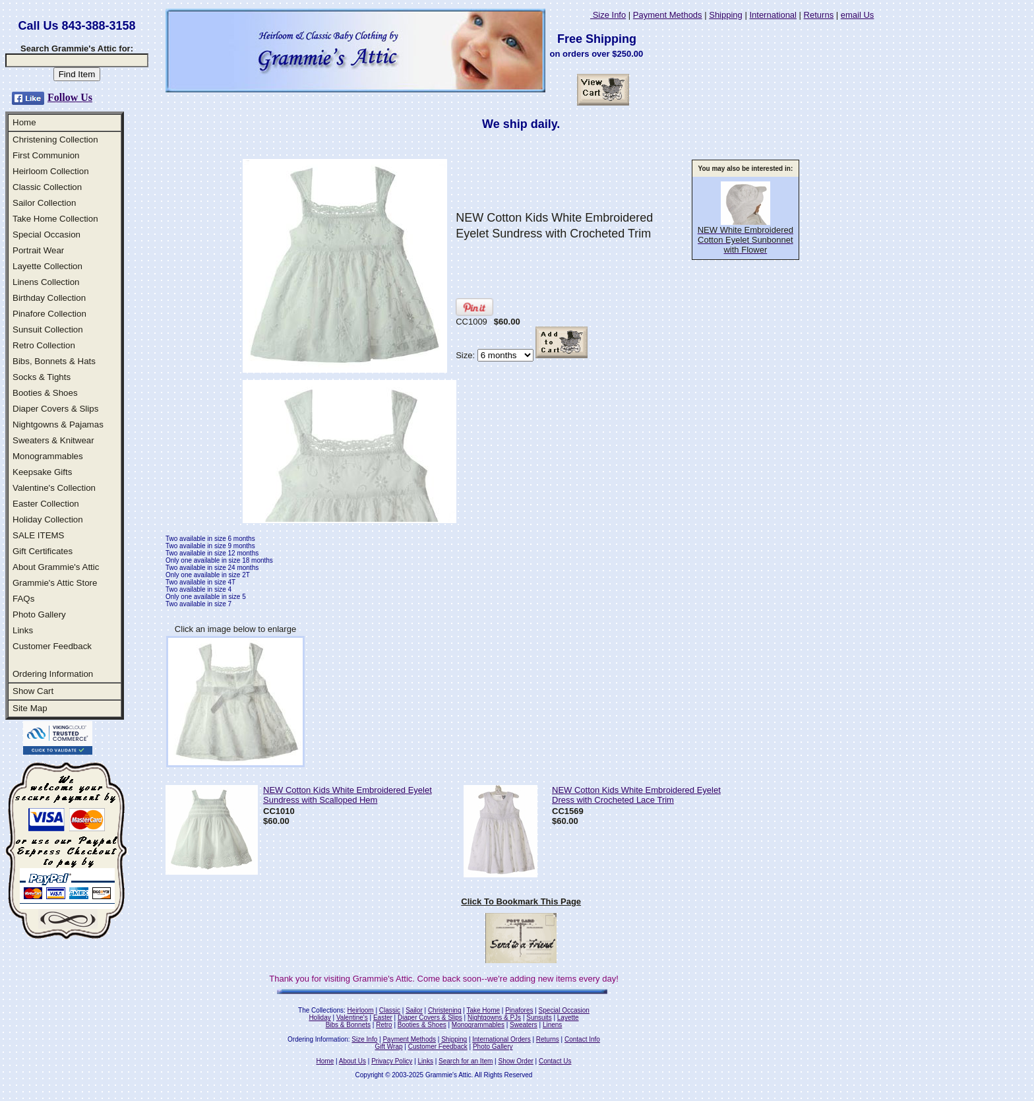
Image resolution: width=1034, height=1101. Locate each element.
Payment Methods (667, 15)
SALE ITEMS (39, 535)
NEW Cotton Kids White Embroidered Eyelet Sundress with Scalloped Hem (347, 795)
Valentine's (352, 1017)
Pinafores (519, 1010)
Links (23, 630)
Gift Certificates (43, 551)
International (773, 15)
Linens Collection (46, 282)
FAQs (23, 599)
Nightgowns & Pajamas (58, 424)
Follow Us (69, 97)
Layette (568, 1017)
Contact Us (555, 1061)
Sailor (414, 1010)
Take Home (483, 1010)
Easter (382, 1017)
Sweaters (523, 1024)
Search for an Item (466, 1061)
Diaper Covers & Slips (55, 409)
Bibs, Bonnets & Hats (54, 361)
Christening (445, 1010)
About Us (352, 1061)
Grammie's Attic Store (55, 583)
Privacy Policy (391, 1061)
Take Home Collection (55, 219)
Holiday (319, 1017)
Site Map (30, 708)
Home (24, 122)
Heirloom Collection (51, 171)
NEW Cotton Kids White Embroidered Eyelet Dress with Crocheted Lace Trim (636, 795)
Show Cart (33, 691)
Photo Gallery (39, 614)
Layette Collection (47, 266)
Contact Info (582, 1039)
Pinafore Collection (49, 314)
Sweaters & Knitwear (53, 440)
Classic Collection (47, 187)
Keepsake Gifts (42, 472)
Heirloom (361, 1010)
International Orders (501, 1039)
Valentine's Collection (54, 488)
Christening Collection (55, 139)
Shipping (726, 15)
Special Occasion (46, 234)
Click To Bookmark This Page (521, 901)
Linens (552, 1024)
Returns (819, 15)
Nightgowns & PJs (494, 1017)
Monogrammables (48, 456)
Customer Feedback (52, 646)
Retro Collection (44, 345)
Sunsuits (538, 1017)
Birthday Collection (49, 298)
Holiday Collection (48, 519)
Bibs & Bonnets (348, 1024)
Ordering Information (53, 674)
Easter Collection (46, 504)
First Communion (46, 155)
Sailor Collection (44, 203)
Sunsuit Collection (48, 329)
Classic (389, 1010)
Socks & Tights (42, 377)
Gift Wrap (389, 1046)
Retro (384, 1024)
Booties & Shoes (45, 393)
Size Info (608, 15)
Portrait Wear (38, 250)
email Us (857, 15)
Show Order (515, 1061)
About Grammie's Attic (56, 567)
